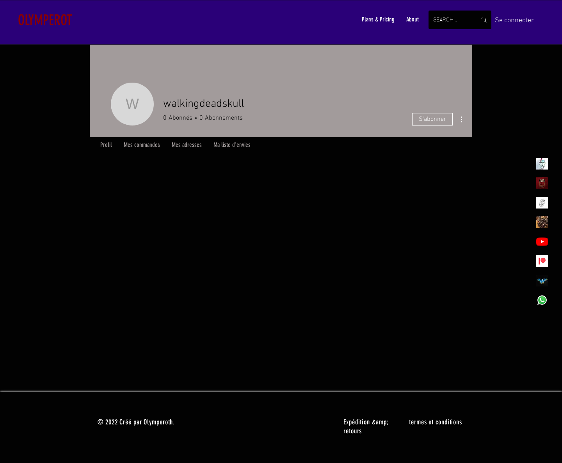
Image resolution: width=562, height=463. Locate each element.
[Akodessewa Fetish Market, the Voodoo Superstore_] (542, 222)
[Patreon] (542, 261)
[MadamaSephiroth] (542, 280)
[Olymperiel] (542, 164)
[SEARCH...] (449, 20)
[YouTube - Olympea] (542, 241)
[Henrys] (542, 203)
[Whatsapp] (542, 300)
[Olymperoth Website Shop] (542, 183)
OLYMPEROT (45, 19)
